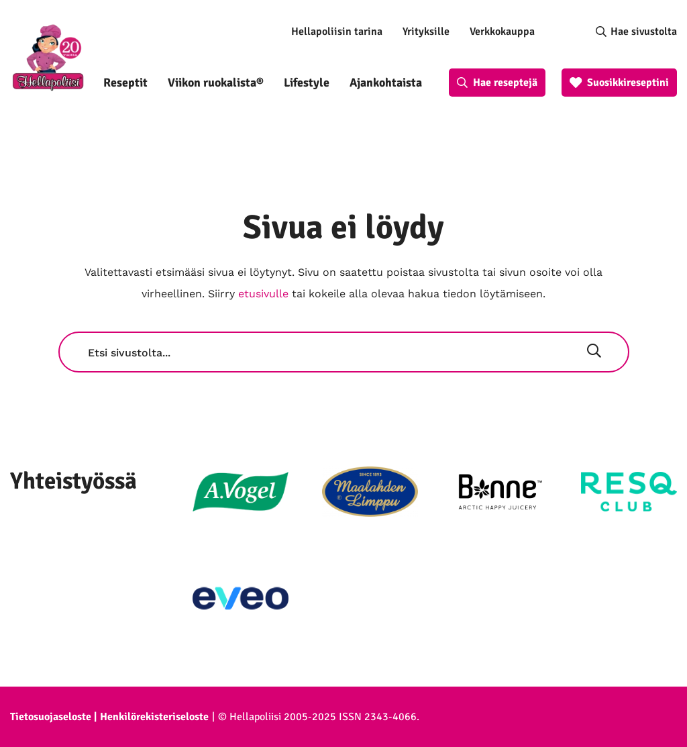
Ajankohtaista (386, 82)
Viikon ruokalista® (216, 82)
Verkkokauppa (502, 31)
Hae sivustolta (644, 31)
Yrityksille (426, 31)
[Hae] (594, 352)
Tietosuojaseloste (50, 717)
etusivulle (263, 293)
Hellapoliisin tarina (336, 31)
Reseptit (125, 82)
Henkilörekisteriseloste (154, 717)
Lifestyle (306, 82)
